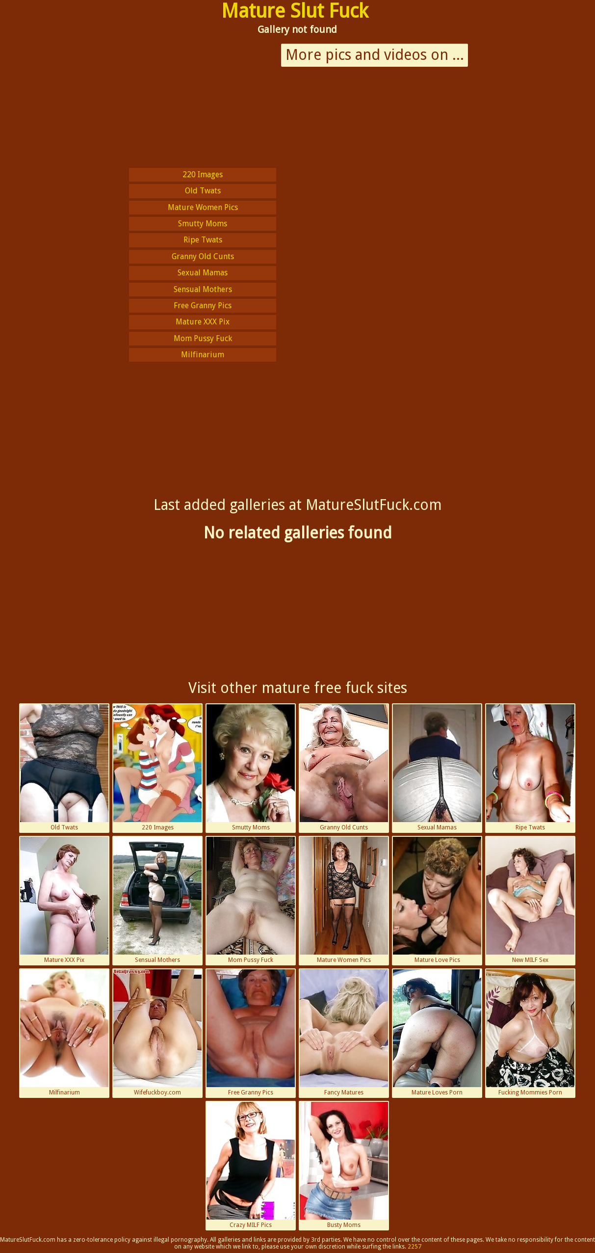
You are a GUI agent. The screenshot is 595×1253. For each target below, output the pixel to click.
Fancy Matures (344, 1032)
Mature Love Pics (437, 900)
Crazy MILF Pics (251, 1165)
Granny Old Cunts (203, 256)
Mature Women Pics (203, 207)
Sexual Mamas (203, 272)
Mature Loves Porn (437, 1032)
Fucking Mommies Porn (530, 1032)
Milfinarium (202, 354)
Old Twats (203, 190)
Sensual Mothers (203, 289)
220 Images (202, 174)
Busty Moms (344, 1165)
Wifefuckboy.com (157, 1032)
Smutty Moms (202, 223)
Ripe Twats (202, 239)
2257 (414, 1246)
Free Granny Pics (203, 305)
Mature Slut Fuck (294, 11)
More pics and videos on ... (374, 54)
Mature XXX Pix (203, 321)
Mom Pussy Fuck (203, 338)
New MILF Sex (530, 900)
